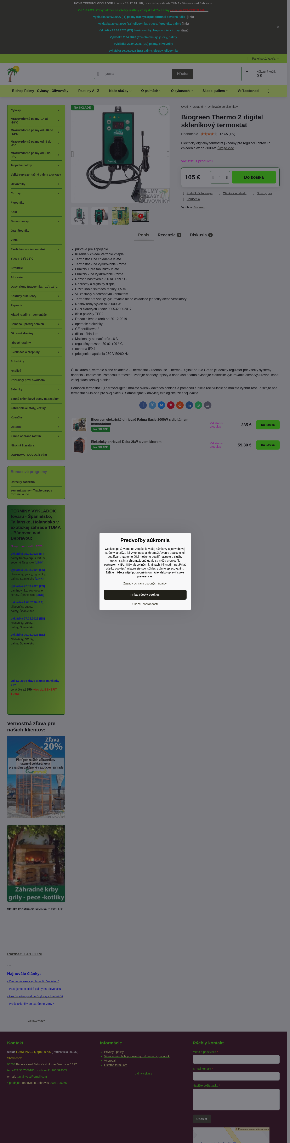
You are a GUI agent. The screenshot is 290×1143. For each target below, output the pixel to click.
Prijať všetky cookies (145, 594)
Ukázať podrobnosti (145, 604)
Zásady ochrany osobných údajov (145, 583)
